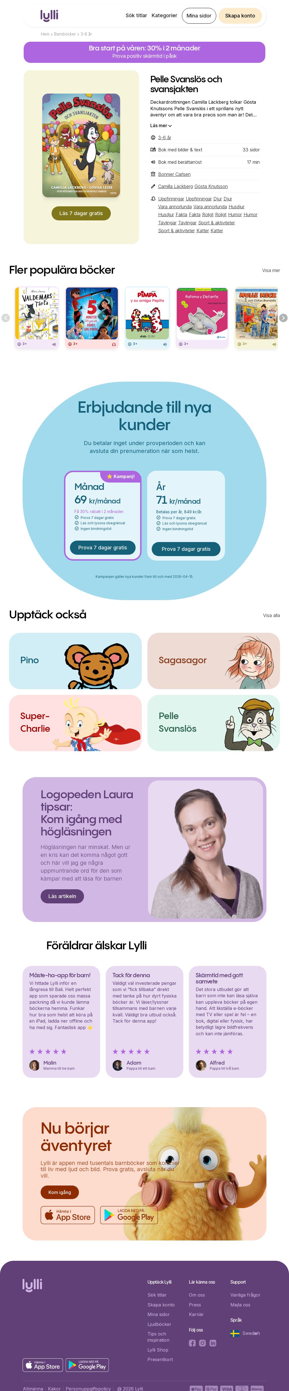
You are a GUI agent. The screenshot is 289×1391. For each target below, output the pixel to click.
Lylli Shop (157, 1350)
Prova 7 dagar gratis (102, 547)
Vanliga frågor (245, 1295)
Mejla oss (240, 1305)
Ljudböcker (159, 1324)
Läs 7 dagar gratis (81, 213)
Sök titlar (136, 15)
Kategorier (164, 15)
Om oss (197, 1295)
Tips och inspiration (158, 1337)
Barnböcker (65, 34)
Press (195, 1305)
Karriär (196, 1314)
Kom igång (59, 1192)
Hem (45, 34)
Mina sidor (199, 16)
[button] (247, 1333)
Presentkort (160, 1359)
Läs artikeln (62, 896)
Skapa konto (240, 16)
